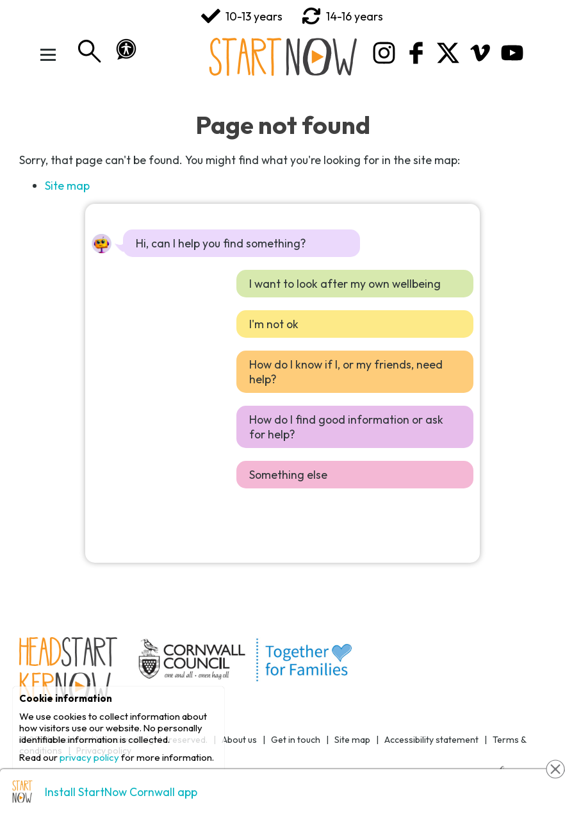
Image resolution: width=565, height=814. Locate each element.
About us (239, 739)
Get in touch (295, 739)
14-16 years (342, 16)
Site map (67, 185)
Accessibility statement (431, 739)
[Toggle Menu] (48, 54)
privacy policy (89, 757)
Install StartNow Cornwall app (121, 792)
